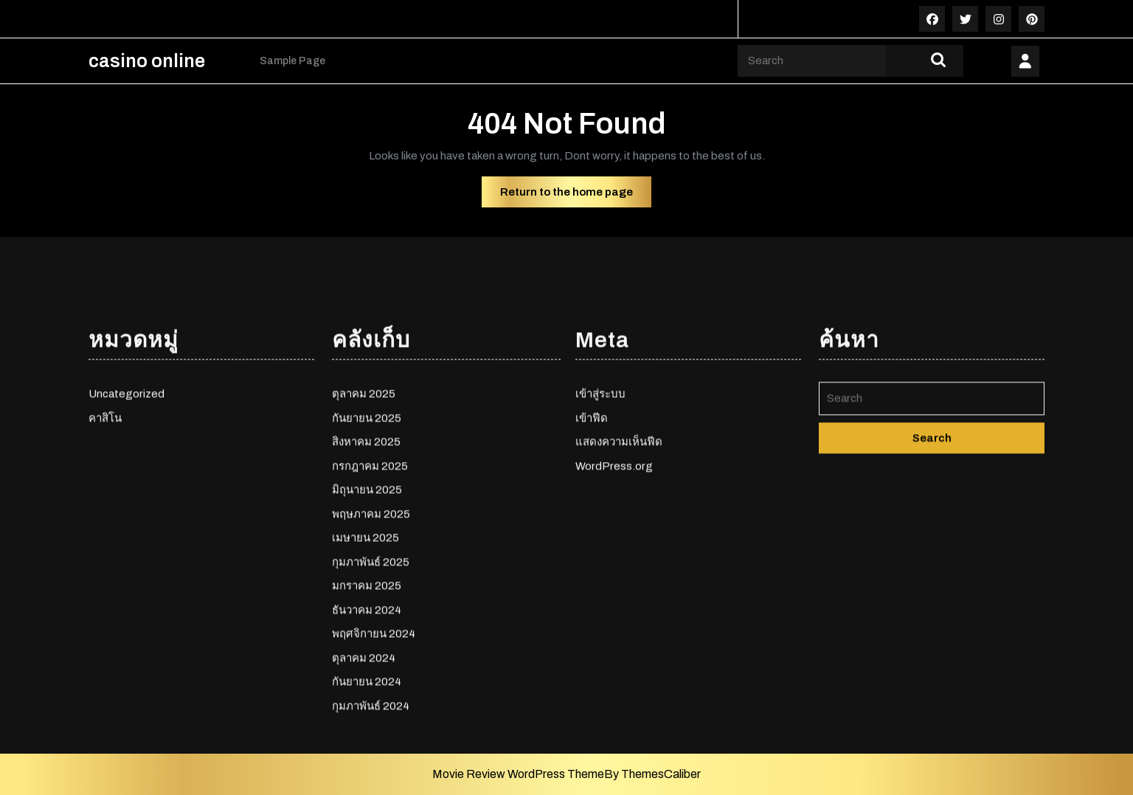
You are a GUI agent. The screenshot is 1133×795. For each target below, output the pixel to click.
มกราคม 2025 (366, 719)
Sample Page (292, 60)
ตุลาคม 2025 (363, 527)
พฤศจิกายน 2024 (373, 767)
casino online (147, 61)
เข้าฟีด (591, 551)
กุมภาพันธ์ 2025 (370, 695)
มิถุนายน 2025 (367, 623)
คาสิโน (105, 551)
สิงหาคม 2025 (366, 575)
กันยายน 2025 (366, 551)
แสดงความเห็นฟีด (618, 575)
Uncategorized (126, 527)
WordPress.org (614, 599)
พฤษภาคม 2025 (371, 647)
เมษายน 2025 (365, 671)
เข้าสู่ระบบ (600, 527)
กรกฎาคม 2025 (370, 599)
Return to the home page (575, 195)
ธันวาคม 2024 (366, 742)
